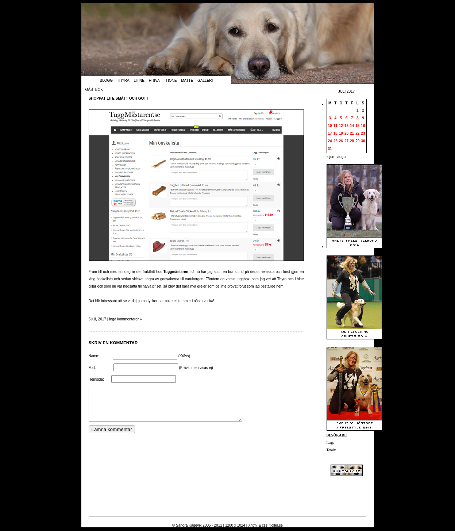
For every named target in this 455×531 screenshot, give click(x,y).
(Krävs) (184, 356)
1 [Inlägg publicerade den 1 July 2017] (357, 110)
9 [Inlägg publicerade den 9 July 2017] (363, 118)
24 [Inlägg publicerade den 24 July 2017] (330, 141)
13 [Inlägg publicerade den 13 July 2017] (346, 126)
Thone (170, 80)
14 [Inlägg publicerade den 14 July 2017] (352, 126)
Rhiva (154, 80)
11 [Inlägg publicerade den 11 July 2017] (335, 126)
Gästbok (94, 90)
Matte (187, 80)
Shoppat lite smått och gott (119, 98)
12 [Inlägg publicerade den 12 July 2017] (341, 126)
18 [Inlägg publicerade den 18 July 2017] (335, 133)
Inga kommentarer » (125, 319)
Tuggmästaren (175, 272)
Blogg (106, 80)
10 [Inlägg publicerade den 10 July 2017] (330, 126)
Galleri (205, 80)
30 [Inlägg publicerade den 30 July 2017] (363, 141)
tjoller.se (276, 525)
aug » (342, 157)
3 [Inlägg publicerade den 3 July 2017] (330, 118)
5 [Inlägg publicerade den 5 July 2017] (341, 118)
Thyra (123, 80)
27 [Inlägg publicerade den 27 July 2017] (346, 141)
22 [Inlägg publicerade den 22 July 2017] (357, 133)
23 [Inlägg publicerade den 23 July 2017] (363, 133)
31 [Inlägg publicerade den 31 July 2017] (330, 149)
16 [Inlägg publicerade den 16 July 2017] (363, 126)
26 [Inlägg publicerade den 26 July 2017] (341, 141)
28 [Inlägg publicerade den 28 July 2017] (352, 141)
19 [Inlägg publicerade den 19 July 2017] (341, 133)
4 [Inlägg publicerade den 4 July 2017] (335, 118)
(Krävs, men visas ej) (196, 368)
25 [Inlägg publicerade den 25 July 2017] (335, 141)
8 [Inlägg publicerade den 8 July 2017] (357, 118)
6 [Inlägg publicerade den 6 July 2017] (347, 118)
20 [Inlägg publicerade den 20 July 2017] (346, 133)
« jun (331, 157)
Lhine (139, 80)
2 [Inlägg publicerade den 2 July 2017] (363, 110)
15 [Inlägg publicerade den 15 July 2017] (357, 126)
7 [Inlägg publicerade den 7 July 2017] (352, 118)
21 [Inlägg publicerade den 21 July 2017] (352, 133)
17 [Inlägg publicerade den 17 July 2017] (330, 133)
